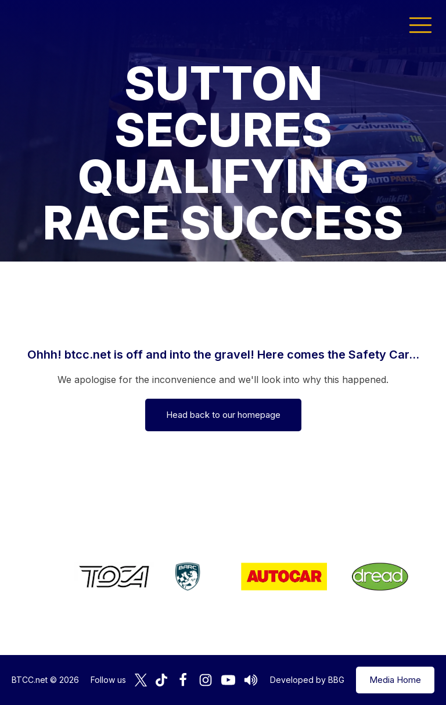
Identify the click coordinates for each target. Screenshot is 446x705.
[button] (420, 24)
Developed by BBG (307, 680)
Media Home (395, 679)
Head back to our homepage (223, 414)
